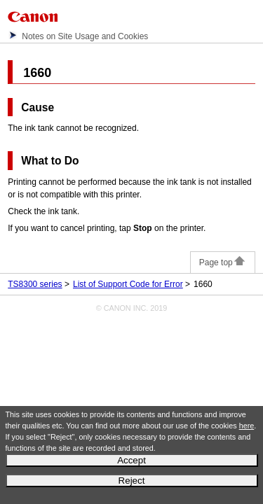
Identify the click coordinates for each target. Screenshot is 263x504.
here (247, 425)
